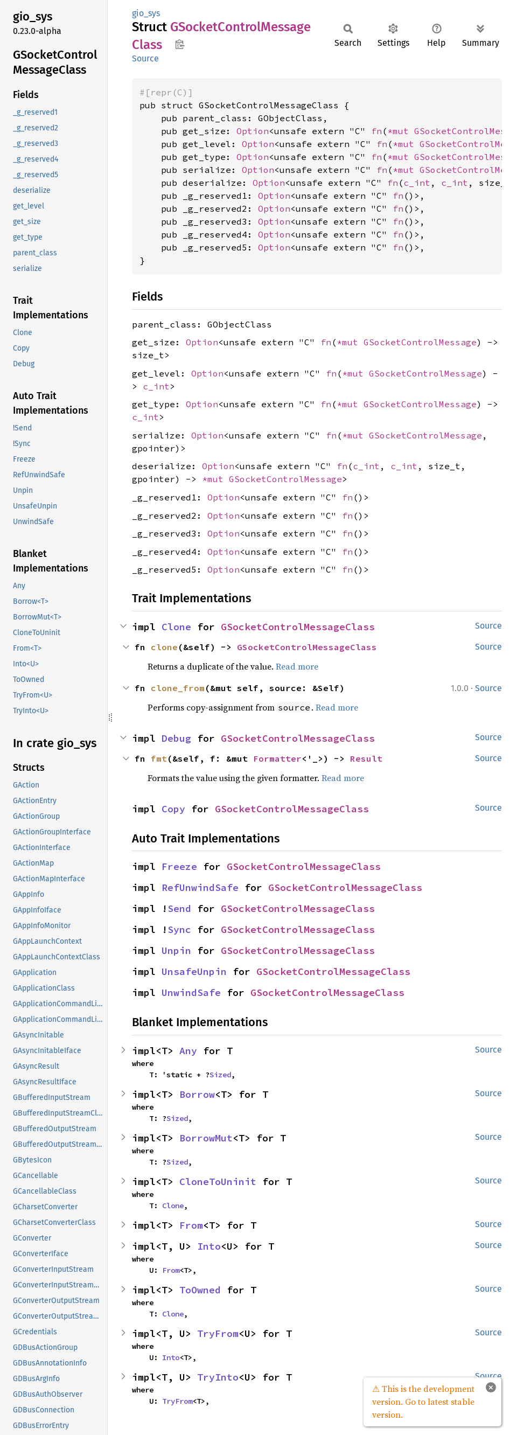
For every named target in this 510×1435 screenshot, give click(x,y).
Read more (297, 666)
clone (164, 647)
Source (145, 58)
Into (209, 1246)
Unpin (176, 950)
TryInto (218, 1377)
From (191, 1225)
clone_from (178, 687)
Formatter (277, 758)
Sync (179, 929)
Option (252, 131)
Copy (173, 809)
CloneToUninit (217, 1181)
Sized (220, 1074)
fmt (159, 758)
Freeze (179, 866)
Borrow (197, 1094)
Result (366, 758)
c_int (416, 182)
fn (376, 131)
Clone (176, 627)
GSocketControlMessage (420, 342)
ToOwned (200, 1290)
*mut (400, 131)
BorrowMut (206, 1138)
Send (179, 908)
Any (188, 1050)
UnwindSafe (191, 992)
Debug (176, 738)
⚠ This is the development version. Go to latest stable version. (423, 1401)
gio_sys (146, 13)
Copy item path (179, 44)
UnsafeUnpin (194, 971)
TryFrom (218, 1333)
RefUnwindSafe (200, 887)
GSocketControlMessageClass (298, 627)
